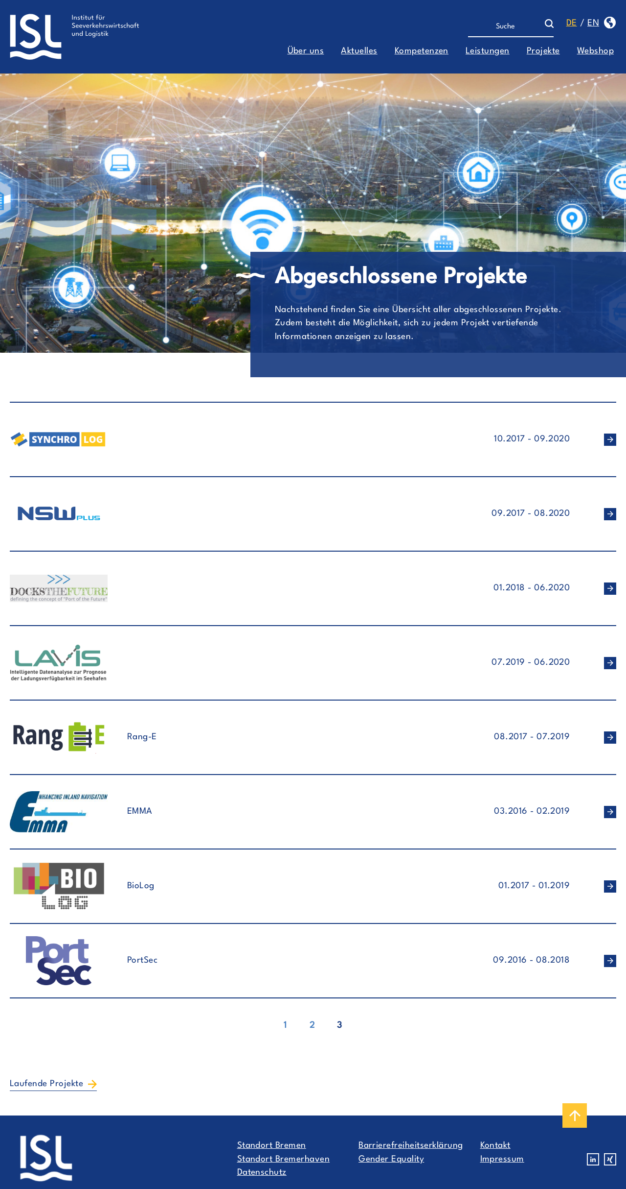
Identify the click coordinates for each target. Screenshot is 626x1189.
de (571, 23)
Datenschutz (262, 1172)
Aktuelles (359, 51)
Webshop (595, 51)
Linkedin (593, 1159)
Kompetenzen (421, 51)
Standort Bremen (271, 1145)
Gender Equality (391, 1159)
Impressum (502, 1159)
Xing (610, 1159)
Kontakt (495, 1145)
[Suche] (506, 27)
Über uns (306, 51)
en (593, 23)
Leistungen (488, 51)
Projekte (543, 51)
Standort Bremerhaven (283, 1159)
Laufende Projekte (46, 1084)
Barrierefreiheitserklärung (410, 1145)
